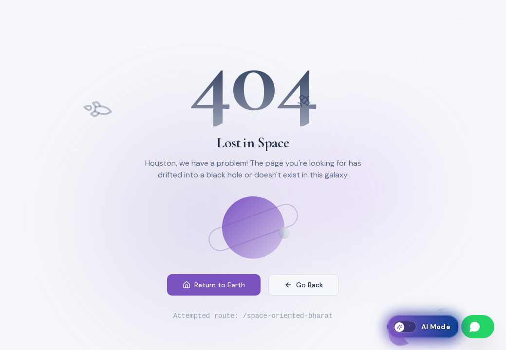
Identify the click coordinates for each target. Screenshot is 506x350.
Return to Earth (214, 284)
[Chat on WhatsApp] (477, 326)
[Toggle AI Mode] (423, 326)
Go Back (303, 284)
